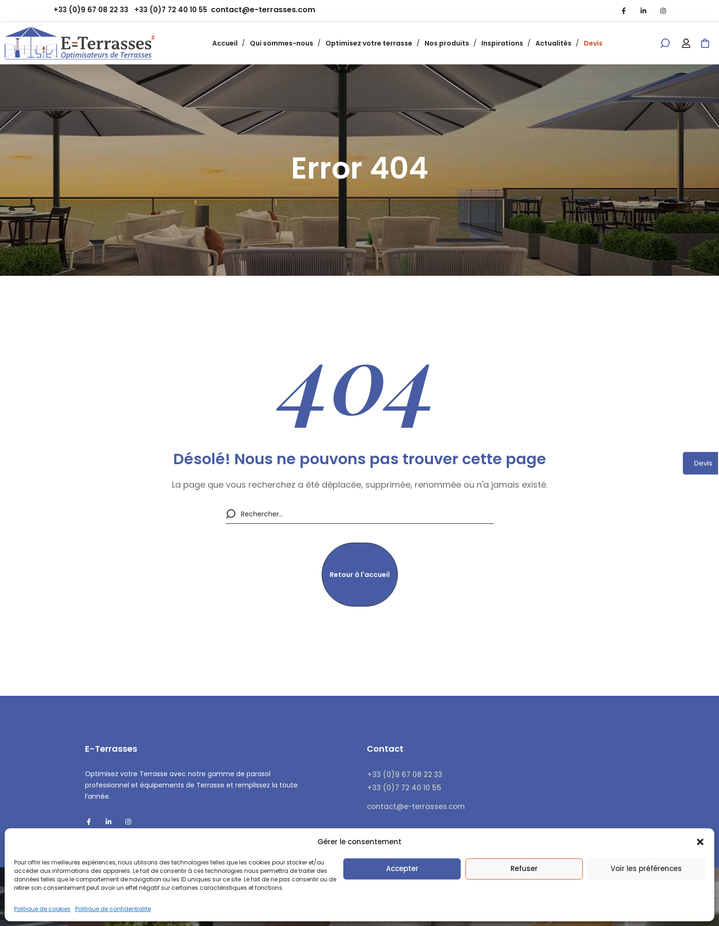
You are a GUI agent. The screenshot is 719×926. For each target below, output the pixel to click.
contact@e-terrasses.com (263, 9)
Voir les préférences (646, 868)
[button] (700, 842)
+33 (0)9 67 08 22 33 (91, 10)
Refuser (524, 868)
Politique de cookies (42, 909)
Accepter (402, 868)
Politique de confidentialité (113, 909)
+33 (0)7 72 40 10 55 (170, 10)
